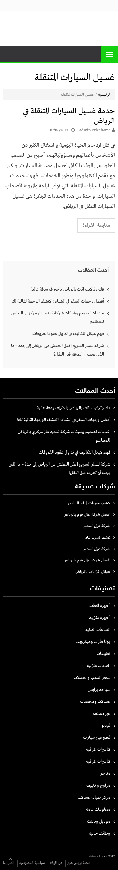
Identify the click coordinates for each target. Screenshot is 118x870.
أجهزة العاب (99, 605)
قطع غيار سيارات (96, 737)
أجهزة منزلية (99, 617)
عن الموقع (56, 863)
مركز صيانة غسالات (94, 797)
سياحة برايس (99, 689)
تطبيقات (103, 653)
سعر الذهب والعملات (92, 677)
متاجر (105, 773)
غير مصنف (101, 713)
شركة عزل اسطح (96, 526)
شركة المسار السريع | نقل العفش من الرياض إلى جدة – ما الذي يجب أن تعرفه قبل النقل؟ (57, 350)
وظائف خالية (99, 833)
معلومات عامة (98, 809)
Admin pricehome (94, 130)
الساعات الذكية (97, 629)
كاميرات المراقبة (98, 749)
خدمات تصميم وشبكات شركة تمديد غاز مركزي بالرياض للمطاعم (57, 317)
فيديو (105, 725)
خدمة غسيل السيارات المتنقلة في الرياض (69, 116)
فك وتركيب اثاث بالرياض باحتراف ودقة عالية (67, 289)
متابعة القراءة (96, 225)
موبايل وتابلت (98, 821)
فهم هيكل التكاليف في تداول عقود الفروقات (68, 334)
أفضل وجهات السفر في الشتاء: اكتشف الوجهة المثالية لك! (57, 301)
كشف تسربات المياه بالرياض (89, 503)
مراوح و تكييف (98, 785)
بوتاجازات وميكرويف (93, 641)
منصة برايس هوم (78, 863)
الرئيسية (104, 94)
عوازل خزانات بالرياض (92, 571)
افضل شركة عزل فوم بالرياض (87, 514)
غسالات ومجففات (95, 701)
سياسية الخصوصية (32, 863)
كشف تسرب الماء (97, 537)
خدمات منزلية (98, 665)
